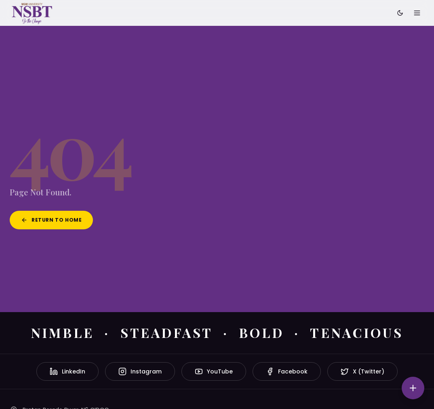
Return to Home (51, 219)
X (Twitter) (362, 371)
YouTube (214, 371)
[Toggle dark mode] (400, 12)
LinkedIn (67, 371)
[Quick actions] (413, 388)
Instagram (140, 371)
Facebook (287, 371)
